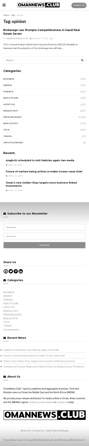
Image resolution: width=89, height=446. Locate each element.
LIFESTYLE (9, 104)
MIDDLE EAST (10, 110)
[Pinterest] (16, 271)
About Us (25, 430)
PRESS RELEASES (12, 117)
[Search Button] (82, 60)
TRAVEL (7, 136)
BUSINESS (8, 79)
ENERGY (7, 85)
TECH (6, 129)
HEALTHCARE (10, 98)
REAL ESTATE (10, 123)
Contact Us (38, 430)
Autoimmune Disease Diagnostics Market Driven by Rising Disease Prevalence (43, 366)
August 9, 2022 (39, 38)
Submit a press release (41, 402)
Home (6, 15)
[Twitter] (11, 271)
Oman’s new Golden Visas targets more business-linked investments (39, 361)
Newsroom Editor (17, 38)
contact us (61, 402)
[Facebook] (6, 271)
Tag (12, 15)
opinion (20, 15)
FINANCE (8, 91)
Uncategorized (13, 142)
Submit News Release (57, 430)
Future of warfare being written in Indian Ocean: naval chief (44, 171)
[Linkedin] (21, 271)
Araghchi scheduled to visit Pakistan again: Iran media (40, 160)
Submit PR (79, 5)
